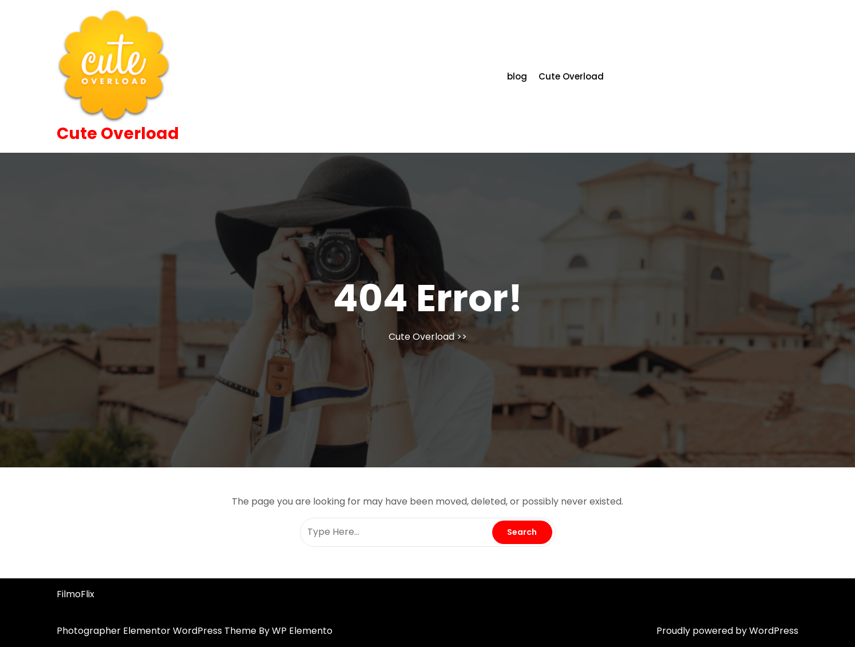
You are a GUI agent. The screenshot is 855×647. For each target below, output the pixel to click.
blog (517, 76)
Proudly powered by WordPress (727, 630)
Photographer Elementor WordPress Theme (158, 630)
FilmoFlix (75, 594)
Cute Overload (118, 133)
